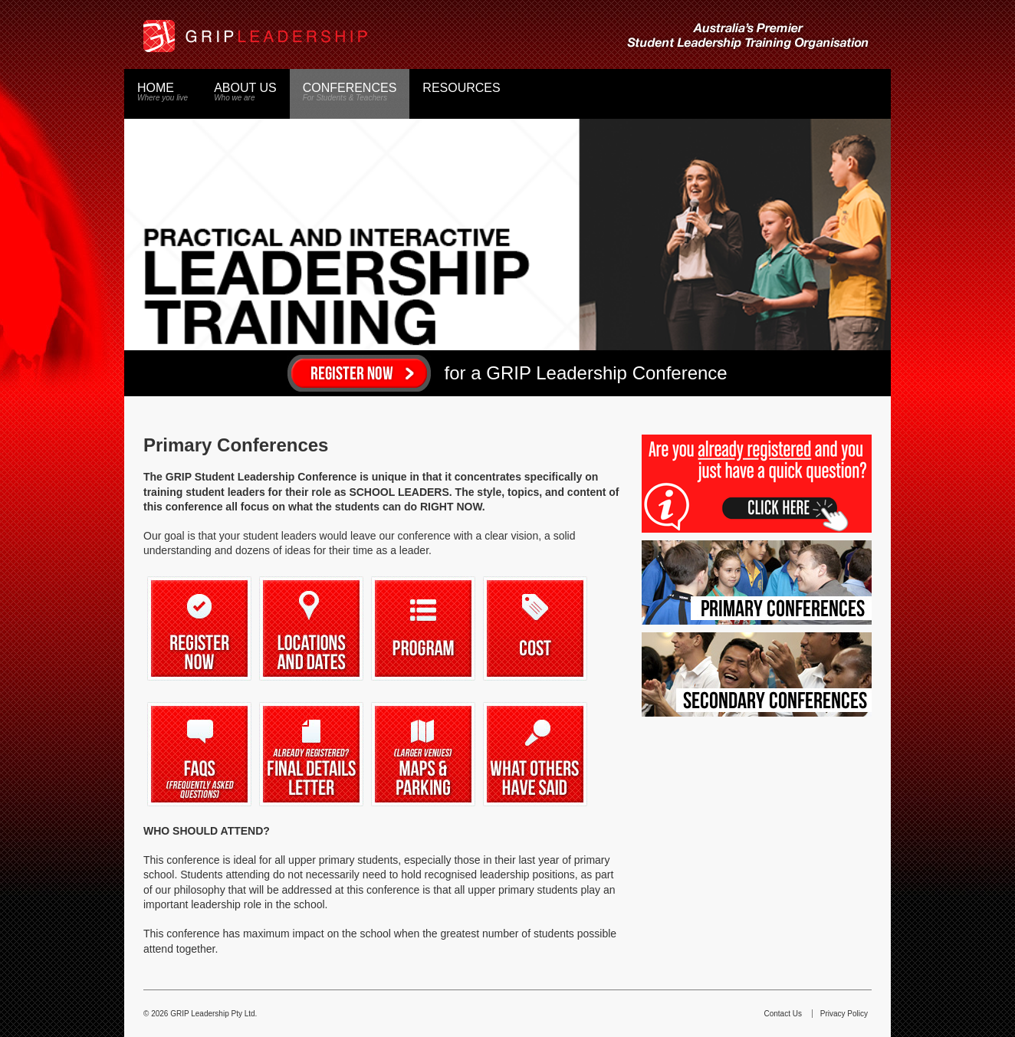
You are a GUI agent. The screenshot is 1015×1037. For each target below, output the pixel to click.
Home (162, 91)
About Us (245, 91)
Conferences (350, 91)
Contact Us (783, 1013)
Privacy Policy (844, 1013)
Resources (461, 87)
